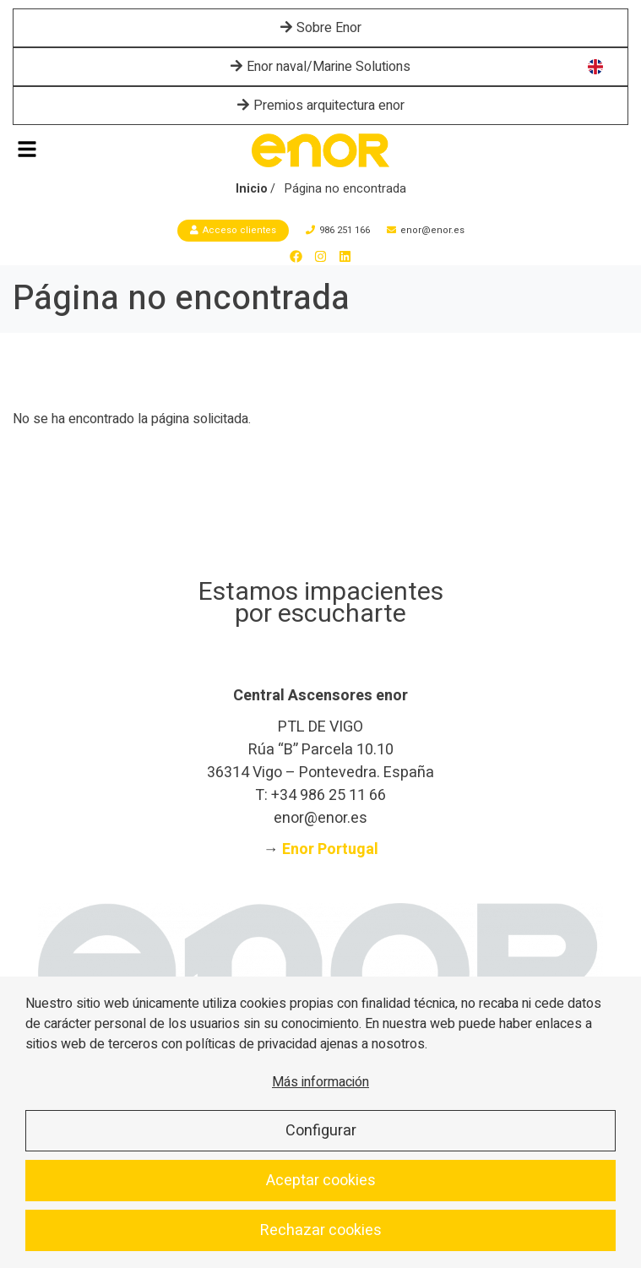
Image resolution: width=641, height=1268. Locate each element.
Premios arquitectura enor (321, 105)
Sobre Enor (320, 28)
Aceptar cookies (321, 1180)
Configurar (320, 1130)
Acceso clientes (233, 230)
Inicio (252, 189)
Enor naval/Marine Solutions (320, 67)
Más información (320, 1082)
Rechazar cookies (321, 1230)
